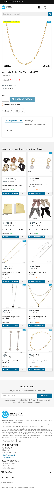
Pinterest (23, 111)
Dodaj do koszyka (22, 99)
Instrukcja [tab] (29, 121)
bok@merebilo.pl (9, 455)
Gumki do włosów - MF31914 (12, 185)
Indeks (4, 75)
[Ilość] (4, 99)
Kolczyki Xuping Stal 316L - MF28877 (11, 362)
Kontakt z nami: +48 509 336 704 (12, 2)
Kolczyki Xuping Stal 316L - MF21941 (38, 185)
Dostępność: (6, 80)
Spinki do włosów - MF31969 (38, 230)
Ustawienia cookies (7, 483)
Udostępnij (12, 111)
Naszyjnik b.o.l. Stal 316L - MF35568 (37, 273)
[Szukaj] (27, 14)
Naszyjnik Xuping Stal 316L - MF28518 (38, 317)
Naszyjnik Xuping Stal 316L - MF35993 (11, 317)
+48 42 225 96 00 (9, 457)
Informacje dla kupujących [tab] (35, 124)
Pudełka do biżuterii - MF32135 (12, 230)
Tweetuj (17, 111)
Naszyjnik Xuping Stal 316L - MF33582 (11, 273)
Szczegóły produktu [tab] (14, 121)
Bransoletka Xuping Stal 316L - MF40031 (39, 362)
